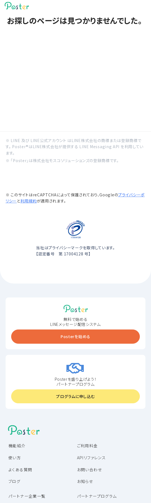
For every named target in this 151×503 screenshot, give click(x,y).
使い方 (14, 457)
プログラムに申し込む (75, 396)
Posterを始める (75, 336)
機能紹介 (17, 445)
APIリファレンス (91, 457)
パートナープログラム (97, 496)
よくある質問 (20, 469)
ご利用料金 (87, 445)
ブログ (14, 481)
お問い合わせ (89, 469)
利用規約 (28, 201)
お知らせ (85, 481)
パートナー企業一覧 (27, 496)
